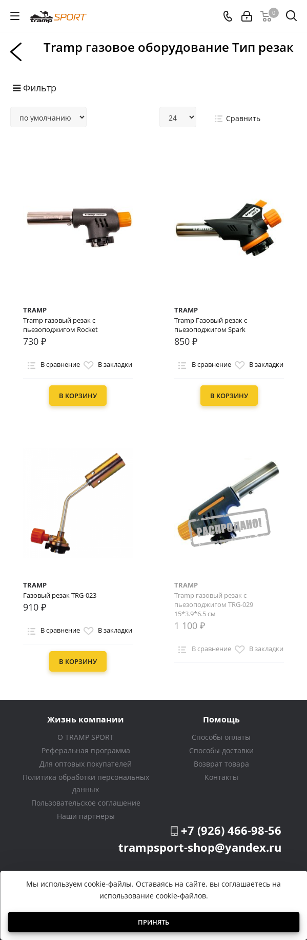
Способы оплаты (221, 737)
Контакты (221, 777)
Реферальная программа (86, 750)
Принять (153, 922)
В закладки (106, 365)
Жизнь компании (85, 719)
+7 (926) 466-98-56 (231, 830)
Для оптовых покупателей (85, 764)
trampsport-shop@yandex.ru (199, 847)
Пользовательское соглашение (85, 803)
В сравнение (52, 365)
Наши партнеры (86, 816)
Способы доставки (221, 750)
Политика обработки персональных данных (86, 783)
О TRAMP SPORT (85, 737)
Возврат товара (221, 764)
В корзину (78, 395)
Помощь (221, 719)
